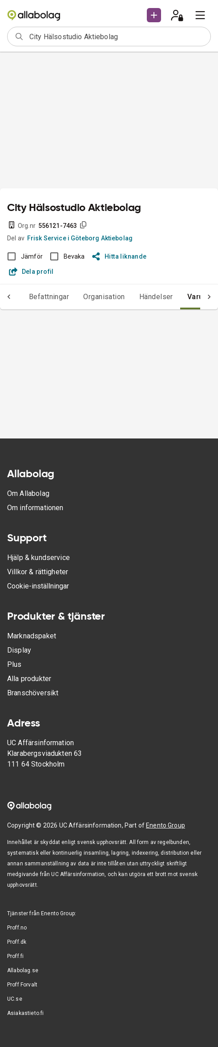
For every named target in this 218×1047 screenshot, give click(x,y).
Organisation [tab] (104, 296)
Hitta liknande (119, 256)
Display (19, 650)
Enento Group (165, 825)
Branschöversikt (32, 693)
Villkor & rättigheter (37, 572)
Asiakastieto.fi (25, 1013)
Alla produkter (29, 678)
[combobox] (117, 36)
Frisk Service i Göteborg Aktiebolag (80, 238)
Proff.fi (15, 956)
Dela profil (31, 272)
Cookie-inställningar (38, 586)
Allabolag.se (22, 970)
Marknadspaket (31, 636)
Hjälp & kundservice (38, 557)
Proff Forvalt (22, 985)
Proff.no (17, 928)
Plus (14, 664)
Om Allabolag (28, 493)
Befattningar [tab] (49, 296)
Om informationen (35, 507)
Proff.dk (16, 942)
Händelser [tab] (156, 296)
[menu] (200, 15)
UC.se (14, 999)
